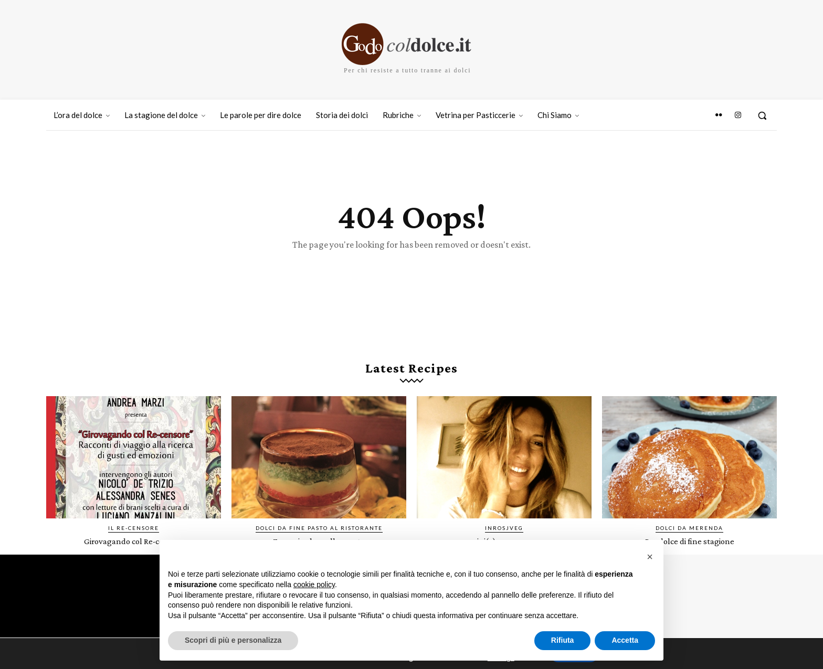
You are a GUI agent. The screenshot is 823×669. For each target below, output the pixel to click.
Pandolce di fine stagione (690, 547)
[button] (762, 115)
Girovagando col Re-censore (134, 547)
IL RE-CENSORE (133, 535)
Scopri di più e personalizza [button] (233, 640)
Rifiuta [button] (562, 640)
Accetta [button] (624, 640)
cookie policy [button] (314, 584)
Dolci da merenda (689, 535)
